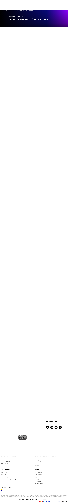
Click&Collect (38, 481)
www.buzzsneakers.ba (27, 499)
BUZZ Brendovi (38, 474)
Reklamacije (37, 465)
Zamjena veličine (38, 463)
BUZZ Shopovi (38, 478)
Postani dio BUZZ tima (40, 483)
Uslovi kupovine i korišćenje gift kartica (9, 479)
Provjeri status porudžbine (7, 460)
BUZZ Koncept (38, 472)
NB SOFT (38, 499)
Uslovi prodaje (4, 474)
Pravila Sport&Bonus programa (8, 478)
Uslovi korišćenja (4, 472)
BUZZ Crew (37, 476)
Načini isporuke (38, 460)
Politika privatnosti (5, 476)
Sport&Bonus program (40, 479)
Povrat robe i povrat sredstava (41, 461)
